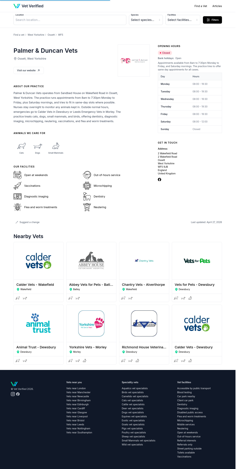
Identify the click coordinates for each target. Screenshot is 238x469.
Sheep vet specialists (133, 436)
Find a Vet (200, 6)
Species (135, 15)
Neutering (182, 428)
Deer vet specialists (132, 408)
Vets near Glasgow (76, 412)
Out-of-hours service (188, 436)
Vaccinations (184, 456)
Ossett (51, 34)
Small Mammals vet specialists (138, 440)
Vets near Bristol (75, 420)
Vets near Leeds (75, 424)
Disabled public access (190, 412)
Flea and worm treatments (191, 416)
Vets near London (76, 388)
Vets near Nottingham (78, 428)
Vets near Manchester (78, 392)
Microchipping (185, 420)
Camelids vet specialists (135, 396)
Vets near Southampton (79, 432)
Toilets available (186, 452)
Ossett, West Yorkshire (32, 58)
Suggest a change (27, 222)
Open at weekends (187, 432)
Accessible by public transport (194, 388)
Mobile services (186, 424)
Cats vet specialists (132, 400)
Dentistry (182, 404)
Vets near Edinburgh (77, 404)
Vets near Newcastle (77, 396)
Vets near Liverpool (77, 416)
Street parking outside (189, 448)
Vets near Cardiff (75, 408)
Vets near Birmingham (78, 400)
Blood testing (184, 392)
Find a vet (19, 34)
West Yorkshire (36, 34)
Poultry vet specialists (134, 432)
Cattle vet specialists (133, 404)
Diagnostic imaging (187, 408)
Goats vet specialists (133, 424)
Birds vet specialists (133, 392)
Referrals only (184, 444)
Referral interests (186, 440)
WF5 (60, 34)
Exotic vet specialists (133, 420)
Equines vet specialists (134, 416)
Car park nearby (186, 396)
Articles (217, 6)
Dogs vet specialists (133, 412)
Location (20, 15)
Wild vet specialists (132, 444)
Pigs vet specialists (132, 428)
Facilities (172, 15)
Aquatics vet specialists (135, 388)
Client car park (185, 400)
